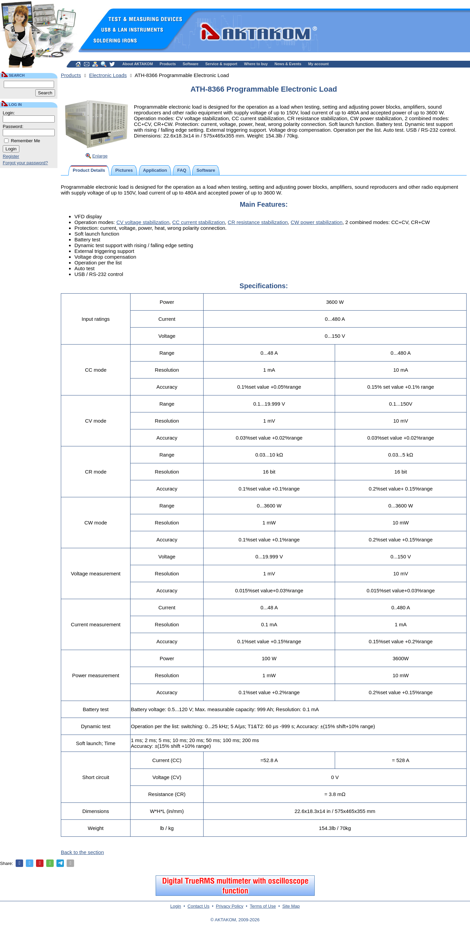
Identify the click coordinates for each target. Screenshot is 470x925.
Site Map (291, 906)
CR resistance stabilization (258, 222)
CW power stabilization (317, 222)
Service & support (221, 64)
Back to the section (82, 852)
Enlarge (100, 156)
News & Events (288, 64)
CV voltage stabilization (142, 222)
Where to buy (256, 64)
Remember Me (25, 140)
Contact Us (198, 906)
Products (168, 64)
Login (175, 906)
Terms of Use (263, 906)
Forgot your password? (25, 162)
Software (190, 64)
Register (11, 156)
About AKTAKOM (137, 64)
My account (318, 64)
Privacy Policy (229, 906)
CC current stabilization (198, 222)
